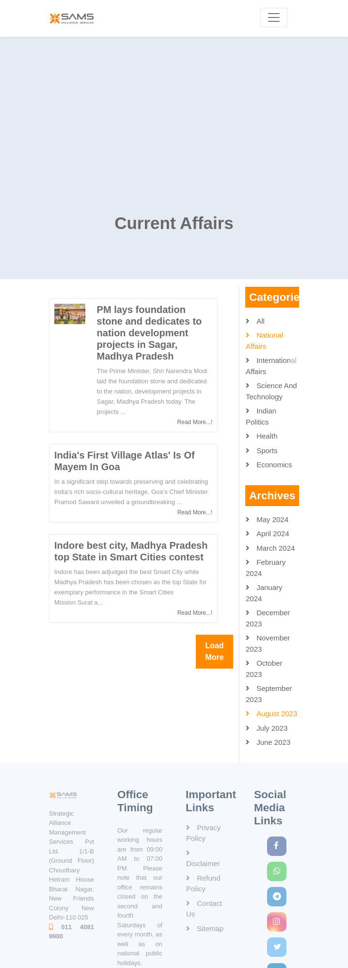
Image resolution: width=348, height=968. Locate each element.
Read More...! (195, 423)
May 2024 (271, 520)
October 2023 (264, 670)
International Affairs (271, 367)
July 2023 (270, 729)
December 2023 (268, 619)
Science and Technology (271, 392)
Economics (273, 466)
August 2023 (275, 715)
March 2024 (274, 549)
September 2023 (269, 695)
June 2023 (272, 743)
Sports (266, 451)
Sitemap (209, 928)
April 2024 (271, 535)
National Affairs (264, 342)
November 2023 (268, 645)
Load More (214, 652)
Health (266, 437)
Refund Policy (203, 883)
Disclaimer (203, 863)
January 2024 (264, 594)
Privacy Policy (203, 833)
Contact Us (204, 909)
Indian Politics (261, 417)
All (259, 322)
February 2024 (265, 569)
